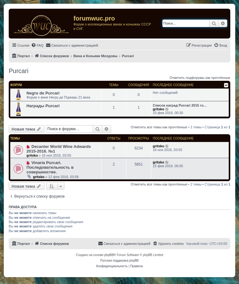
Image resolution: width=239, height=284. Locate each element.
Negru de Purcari (42, 93)
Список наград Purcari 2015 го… (180, 105)
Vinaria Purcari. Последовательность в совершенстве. (50, 167)
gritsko (158, 109)
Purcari (18, 70)
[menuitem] (37, 45)
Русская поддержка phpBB (119, 260)
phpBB (109, 255)
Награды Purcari (43, 105)
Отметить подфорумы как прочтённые (200, 78)
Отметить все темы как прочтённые (159, 127)
